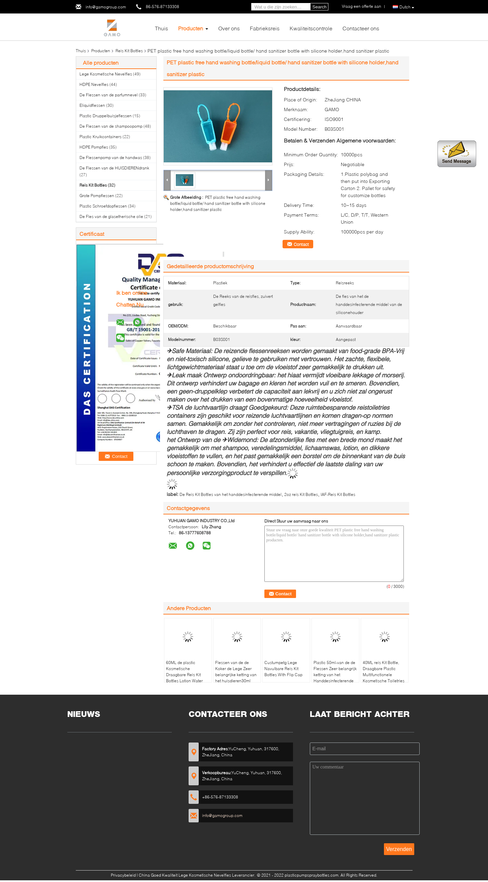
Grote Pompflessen (96, 195)
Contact (301, 244)
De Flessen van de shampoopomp (110, 126)
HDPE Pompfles (93, 147)
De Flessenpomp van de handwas (110, 157)
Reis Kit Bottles (129, 50)
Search (320, 6)
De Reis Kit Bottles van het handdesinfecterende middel (231, 494)
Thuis (161, 28)
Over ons (229, 28)
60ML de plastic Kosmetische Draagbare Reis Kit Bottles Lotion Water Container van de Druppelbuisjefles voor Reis (186, 680)
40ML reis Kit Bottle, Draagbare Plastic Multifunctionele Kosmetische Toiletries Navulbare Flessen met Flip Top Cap (384, 677)
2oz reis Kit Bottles (301, 494)
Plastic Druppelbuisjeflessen (105, 115)
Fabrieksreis (265, 28)
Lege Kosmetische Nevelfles (105, 73)
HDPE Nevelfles (93, 84)
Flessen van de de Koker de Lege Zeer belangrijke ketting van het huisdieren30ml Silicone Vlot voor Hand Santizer (236, 677)
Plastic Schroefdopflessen (103, 206)
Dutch (406, 7)
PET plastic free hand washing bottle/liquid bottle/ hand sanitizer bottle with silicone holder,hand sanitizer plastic (217, 203)
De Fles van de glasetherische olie (111, 216)
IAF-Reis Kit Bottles (338, 494)
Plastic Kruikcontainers (100, 136)
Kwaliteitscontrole (311, 28)
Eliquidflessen (92, 105)
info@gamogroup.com (106, 6)
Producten (190, 28)
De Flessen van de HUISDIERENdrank (114, 167)
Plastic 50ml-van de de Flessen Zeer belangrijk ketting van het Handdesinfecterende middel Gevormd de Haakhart (335, 677)
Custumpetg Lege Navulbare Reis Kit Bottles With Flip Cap (283, 668)
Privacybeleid (123, 875)
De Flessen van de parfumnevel (108, 94)
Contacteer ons (361, 28)
